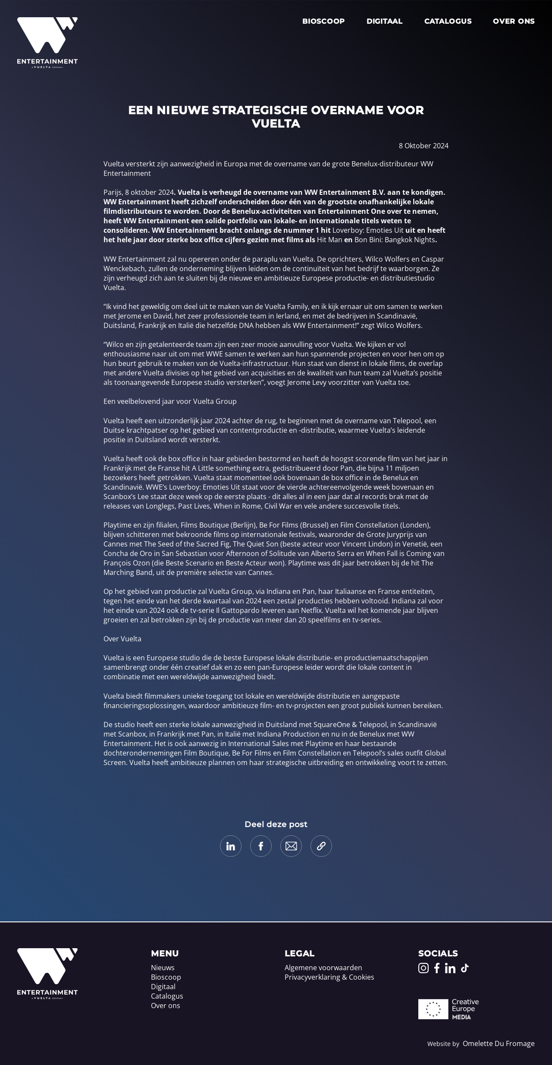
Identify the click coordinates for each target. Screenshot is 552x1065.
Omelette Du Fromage (499, 1043)
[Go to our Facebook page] (437, 968)
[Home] (47, 996)
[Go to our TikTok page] (465, 968)
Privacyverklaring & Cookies (329, 977)
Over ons (514, 21)
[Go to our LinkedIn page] (450, 968)
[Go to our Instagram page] (423, 968)
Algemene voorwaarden (323, 967)
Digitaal (385, 21)
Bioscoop (323, 21)
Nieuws (163, 967)
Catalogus (447, 21)
